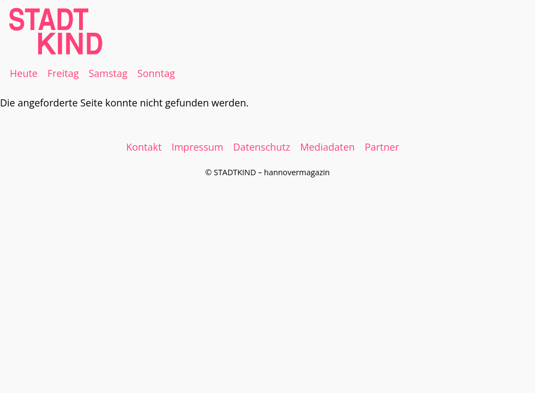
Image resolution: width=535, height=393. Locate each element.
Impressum (197, 146)
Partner (382, 146)
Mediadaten (327, 146)
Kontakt (143, 146)
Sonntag (156, 73)
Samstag (107, 73)
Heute (24, 73)
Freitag (63, 73)
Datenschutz (261, 146)
